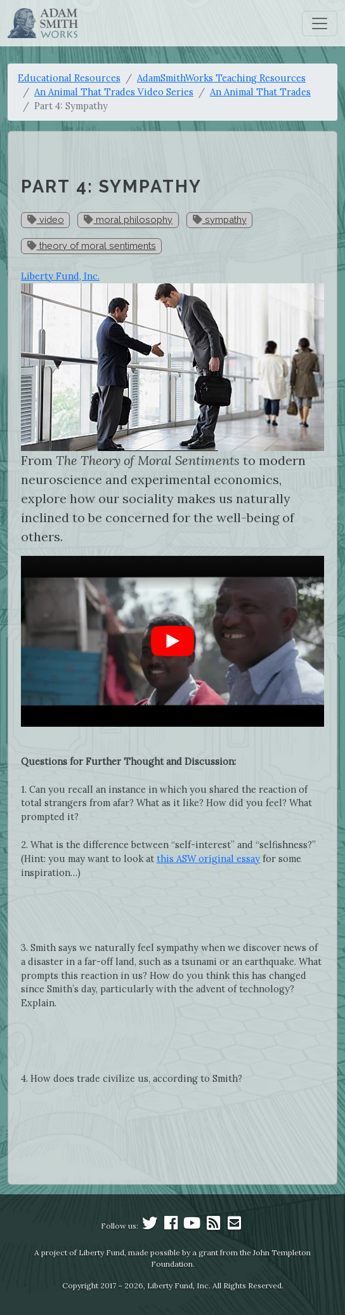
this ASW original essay (208, 859)
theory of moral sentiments (91, 245)
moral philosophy (128, 219)
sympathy (220, 219)
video (45, 219)
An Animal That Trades (260, 92)
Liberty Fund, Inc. (60, 276)
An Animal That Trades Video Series (113, 92)
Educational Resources (69, 78)
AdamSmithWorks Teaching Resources (221, 78)
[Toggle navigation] (319, 23)
